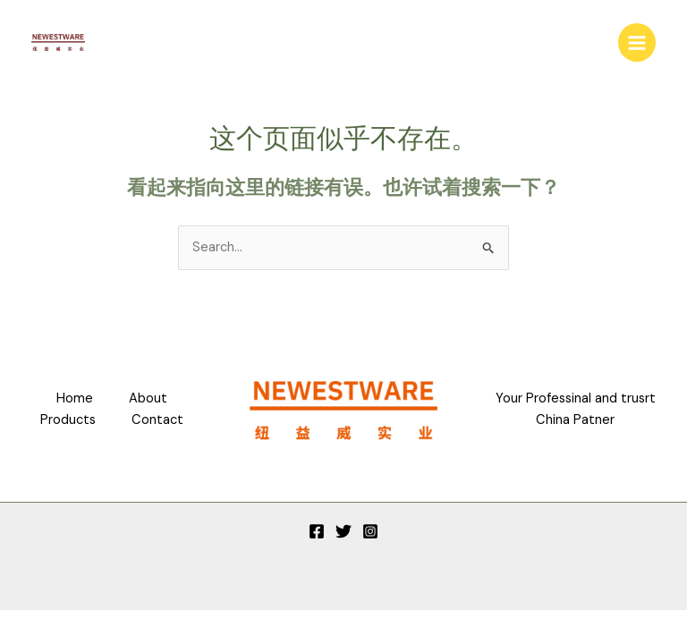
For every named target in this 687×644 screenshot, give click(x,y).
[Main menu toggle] (637, 42)
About (148, 398)
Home (74, 398)
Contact (157, 419)
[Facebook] (317, 531)
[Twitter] (343, 531)
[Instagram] (370, 531)
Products (68, 419)
